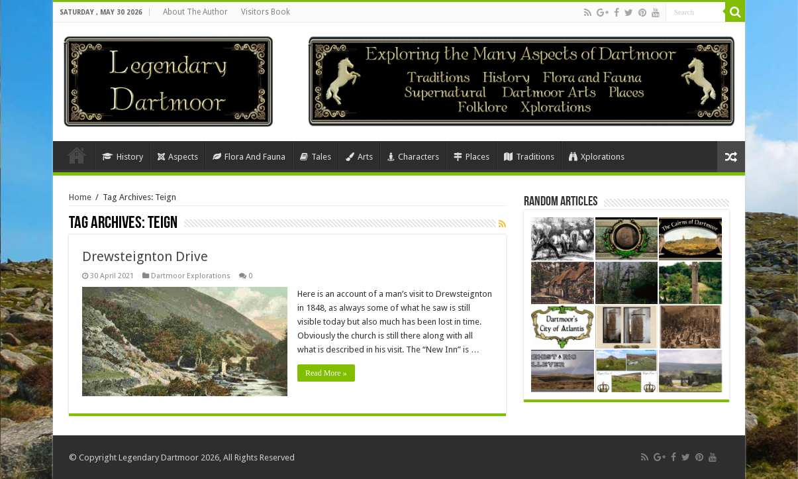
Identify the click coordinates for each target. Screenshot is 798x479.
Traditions (529, 157)
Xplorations (596, 157)
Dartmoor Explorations (190, 276)
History (122, 157)
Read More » (326, 373)
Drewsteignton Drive (145, 256)
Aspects (178, 157)
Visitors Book (265, 12)
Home (77, 155)
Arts (359, 157)
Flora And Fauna (249, 157)
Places (471, 157)
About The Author (195, 12)
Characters (413, 157)
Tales (315, 157)
